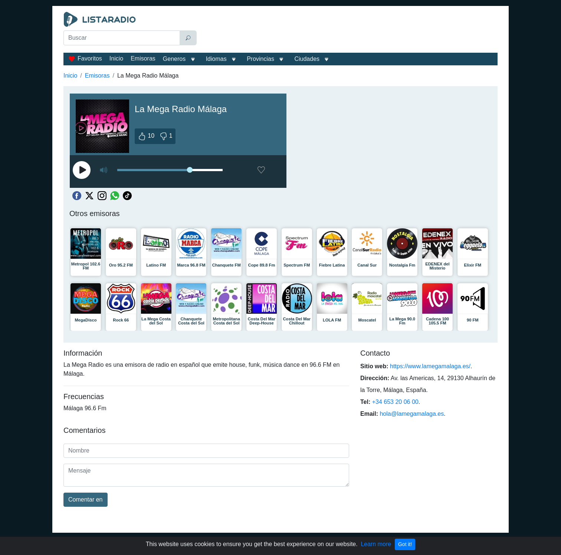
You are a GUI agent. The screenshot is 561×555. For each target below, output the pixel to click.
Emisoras (143, 58)
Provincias (260, 59)
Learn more (376, 544)
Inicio (116, 58)
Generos (174, 59)
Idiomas (216, 59)
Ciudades (306, 59)
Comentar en (85, 499)
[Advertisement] (349, 30)
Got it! (405, 544)
